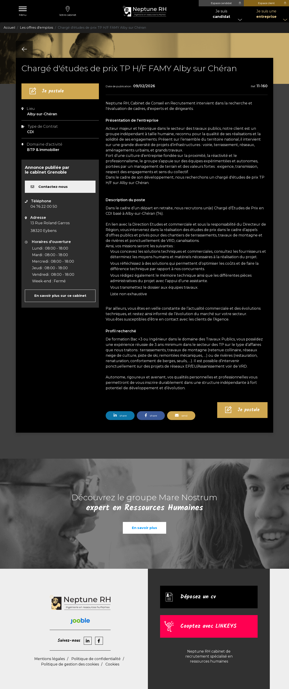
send (181, 415)
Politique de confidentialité (96, 659)
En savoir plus (144, 528)
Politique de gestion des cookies (70, 664)
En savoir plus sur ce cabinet (60, 295)
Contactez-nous (49, 186)
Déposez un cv (198, 597)
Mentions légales (49, 659)
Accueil (9, 28)
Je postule (53, 91)
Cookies (112, 664)
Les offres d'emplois (36, 28)
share (120, 415)
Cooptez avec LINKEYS (208, 626)
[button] (121, 417)
